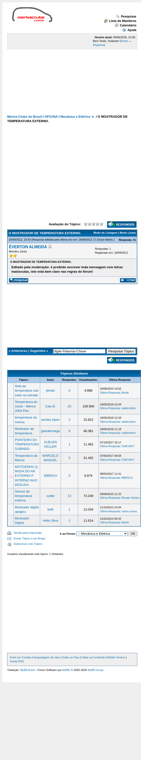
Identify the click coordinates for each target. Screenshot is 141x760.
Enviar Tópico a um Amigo (29, 538)
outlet (51, 496)
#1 (134, 239)
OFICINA (51, 116)
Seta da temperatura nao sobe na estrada (26, 390)
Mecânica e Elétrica (75, 116)
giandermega (50, 431)
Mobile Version (116, 657)
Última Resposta (110, 392)
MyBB (65, 669)
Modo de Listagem (105, 232)
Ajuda (129, 30)
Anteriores (19, 351)
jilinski (50, 390)
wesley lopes (50, 419)
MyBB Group (95, 669)
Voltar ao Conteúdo (93, 657)
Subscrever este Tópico (28, 543)
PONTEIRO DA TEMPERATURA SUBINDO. (27, 444)
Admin (109, 239)
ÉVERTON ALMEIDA (28, 247)
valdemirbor (128, 408)
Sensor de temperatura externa (23, 496)
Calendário (125, 25)
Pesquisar (126, 16)
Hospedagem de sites (46, 657)
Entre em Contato (20, 657)
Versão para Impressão (28, 532)
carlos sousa (129, 511)
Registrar (98, 44)
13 (69, 496)
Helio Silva (50, 520)
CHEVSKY (128, 446)
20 (69, 406)
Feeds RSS (17, 661)
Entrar (124, 40)
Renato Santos (130, 497)
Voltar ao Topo (71, 657)
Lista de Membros (120, 21)
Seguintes (37, 351)
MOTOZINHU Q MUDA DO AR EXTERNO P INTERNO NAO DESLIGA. (26, 476)
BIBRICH (50, 475)
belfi (51, 509)
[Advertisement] (46, 68)
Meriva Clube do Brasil (24, 116)
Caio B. (50, 406)
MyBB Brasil (27, 669)
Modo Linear (128, 232)
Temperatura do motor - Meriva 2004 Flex (26, 406)
